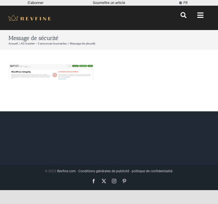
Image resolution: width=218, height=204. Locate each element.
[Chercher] (183, 15)
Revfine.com (66, 171)
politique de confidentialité (152, 171)
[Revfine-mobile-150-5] (30, 17)
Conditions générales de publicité (103, 171)
